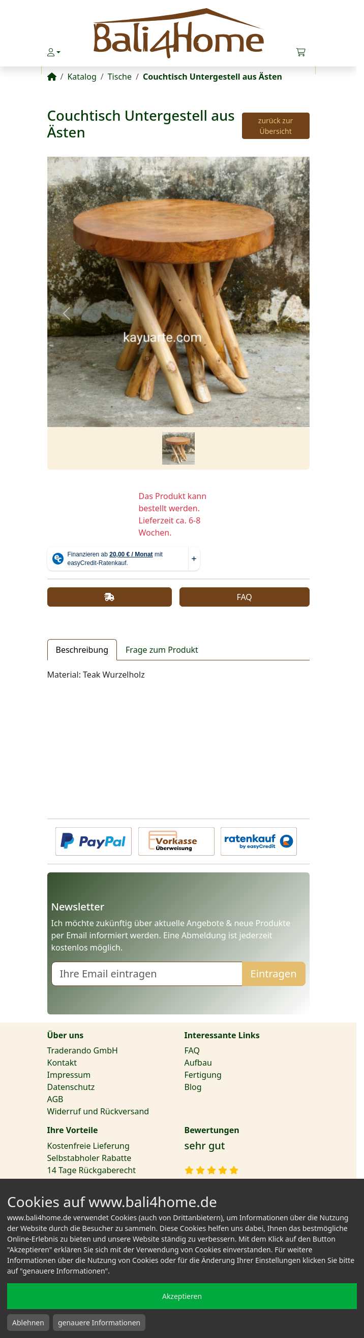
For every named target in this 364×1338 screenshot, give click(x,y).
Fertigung (203, 1074)
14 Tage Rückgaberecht (91, 1170)
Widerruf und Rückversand (98, 1111)
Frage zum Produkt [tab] (162, 649)
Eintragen (274, 973)
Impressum (69, 1074)
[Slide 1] (178, 448)
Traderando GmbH (82, 1050)
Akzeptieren (182, 1296)
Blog (193, 1087)
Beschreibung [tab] (82, 649)
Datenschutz (71, 1087)
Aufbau (198, 1062)
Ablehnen (28, 1322)
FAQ (244, 597)
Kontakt (62, 1062)
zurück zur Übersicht (275, 126)
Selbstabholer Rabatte (89, 1158)
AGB (55, 1099)
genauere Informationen (99, 1322)
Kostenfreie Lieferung (88, 1145)
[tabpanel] (178, 674)
